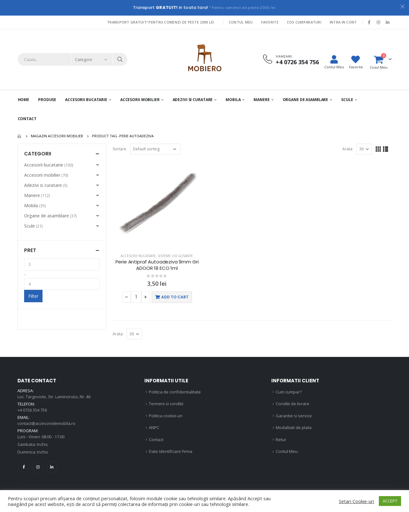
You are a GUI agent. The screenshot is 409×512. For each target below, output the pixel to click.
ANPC (154, 427)
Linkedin (52, 467)
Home (24, 99)
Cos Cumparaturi (304, 22)
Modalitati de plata (294, 427)
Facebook (24, 467)
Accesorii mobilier (140, 99)
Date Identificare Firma (170, 451)
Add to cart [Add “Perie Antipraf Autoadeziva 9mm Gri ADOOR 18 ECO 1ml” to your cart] (174, 297)
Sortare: (120, 149)
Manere (261, 99)
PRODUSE (47, 99)
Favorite (270, 22)
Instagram (38, 467)
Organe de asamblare (305, 99)
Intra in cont (343, 22)
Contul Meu (241, 22)
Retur (281, 439)
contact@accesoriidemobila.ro (46, 423)
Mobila (233, 99)
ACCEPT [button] (390, 501)
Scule (347, 99)
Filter (33, 296)
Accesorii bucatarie (138, 256)
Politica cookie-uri (165, 416)
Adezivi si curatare (193, 99)
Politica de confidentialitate (175, 392)
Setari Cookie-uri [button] (356, 501)
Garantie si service (294, 416)
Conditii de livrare (292, 403)
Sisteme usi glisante (175, 256)
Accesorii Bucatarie (86, 99)
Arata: (347, 149)
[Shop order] (155, 149)
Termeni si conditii (166, 403)
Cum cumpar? (289, 392)
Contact (27, 118)
